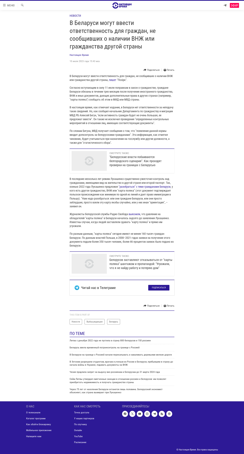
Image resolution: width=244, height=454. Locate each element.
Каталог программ (35, 418)
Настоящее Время (79, 54)
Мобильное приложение (39, 430)
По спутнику (80, 424)
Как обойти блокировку (38, 424)
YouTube (78, 436)
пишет (112, 80)
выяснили (134, 214)
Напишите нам (33, 436)
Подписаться (159, 287)
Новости (75, 15)
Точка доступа (81, 412)
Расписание (80, 442)
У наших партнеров (84, 418)
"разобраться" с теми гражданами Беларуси (145, 186)
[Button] (151, 70)
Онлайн (78, 430)
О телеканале (33, 412)
